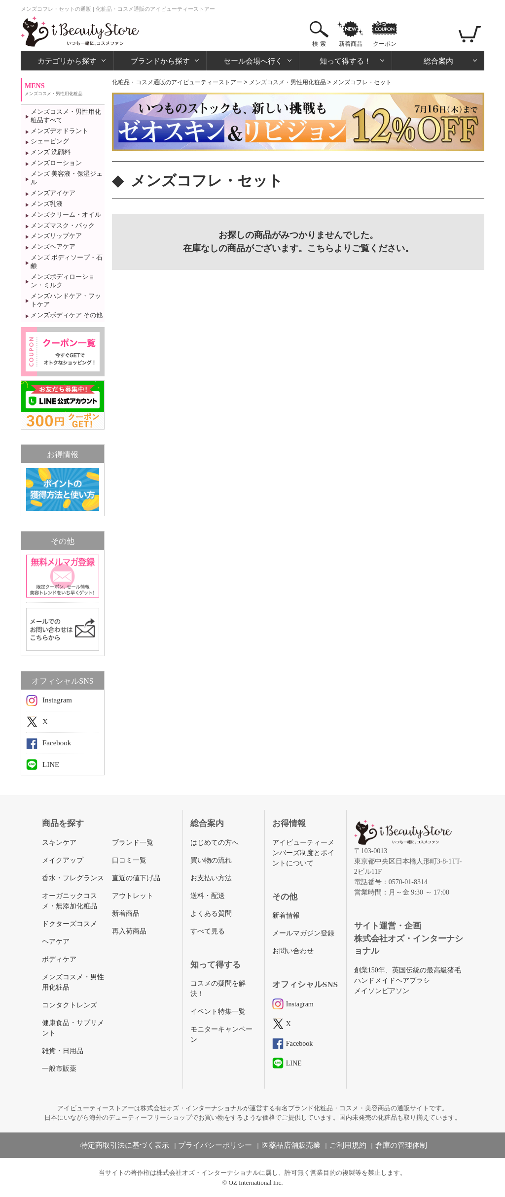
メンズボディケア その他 (67, 315)
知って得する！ (345, 61)
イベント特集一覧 (218, 1011)
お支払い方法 (211, 878)
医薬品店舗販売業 (291, 1145)
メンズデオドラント (59, 130)
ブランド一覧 (132, 842)
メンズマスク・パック (63, 225)
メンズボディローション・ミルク (63, 281)
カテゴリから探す (67, 61)
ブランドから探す (160, 61)
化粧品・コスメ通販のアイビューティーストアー (177, 82)
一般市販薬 (59, 1068)
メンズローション (56, 162)
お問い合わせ (293, 951)
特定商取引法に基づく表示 (124, 1145)
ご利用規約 (347, 1145)
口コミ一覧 (129, 860)
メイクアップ (62, 860)
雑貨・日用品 (62, 1051)
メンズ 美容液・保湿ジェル (67, 178)
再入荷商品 (129, 931)
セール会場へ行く (253, 61)
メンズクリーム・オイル (66, 214)
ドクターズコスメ (69, 924)
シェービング (50, 141)
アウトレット (132, 895)
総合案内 (438, 61)
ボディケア (59, 959)
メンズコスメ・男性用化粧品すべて (66, 116)
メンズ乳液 (47, 203)
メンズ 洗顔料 (51, 152)
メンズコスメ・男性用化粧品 (287, 82)
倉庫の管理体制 (401, 1145)
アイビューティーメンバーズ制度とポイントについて (303, 853)
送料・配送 (207, 895)
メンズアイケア (53, 193)
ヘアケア (56, 941)
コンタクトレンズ (69, 1005)
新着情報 (286, 915)
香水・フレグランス (73, 878)
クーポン (385, 43)
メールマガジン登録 (303, 933)
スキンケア (59, 842)
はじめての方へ (214, 842)
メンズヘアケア (53, 246)
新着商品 (350, 43)
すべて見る (207, 931)
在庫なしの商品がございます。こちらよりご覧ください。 (298, 248)
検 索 (318, 43)
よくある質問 (211, 913)
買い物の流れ (211, 860)
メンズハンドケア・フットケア (66, 300)
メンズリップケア (56, 235)
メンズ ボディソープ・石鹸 (67, 261)
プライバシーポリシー (215, 1145)
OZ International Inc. (256, 1182)
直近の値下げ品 (136, 878)
